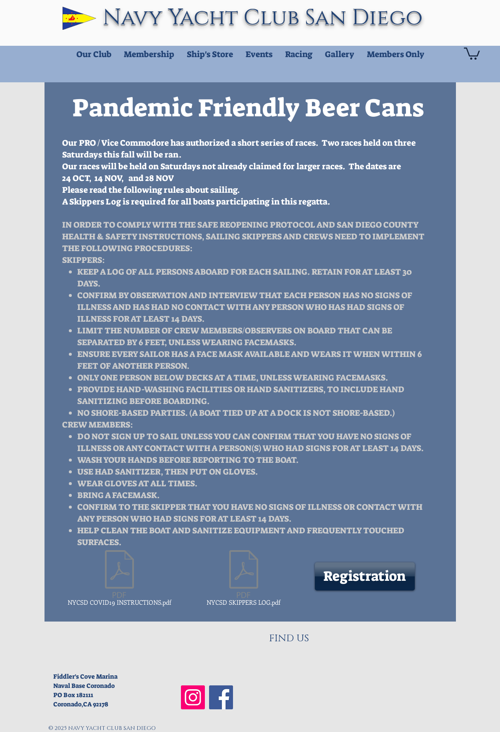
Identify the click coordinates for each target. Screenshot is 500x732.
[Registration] (365, 576)
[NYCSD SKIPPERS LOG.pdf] (244, 579)
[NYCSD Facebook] (221, 697)
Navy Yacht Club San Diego (265, 17)
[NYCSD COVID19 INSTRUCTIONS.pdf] (119, 579)
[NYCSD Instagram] (193, 697)
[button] (472, 53)
